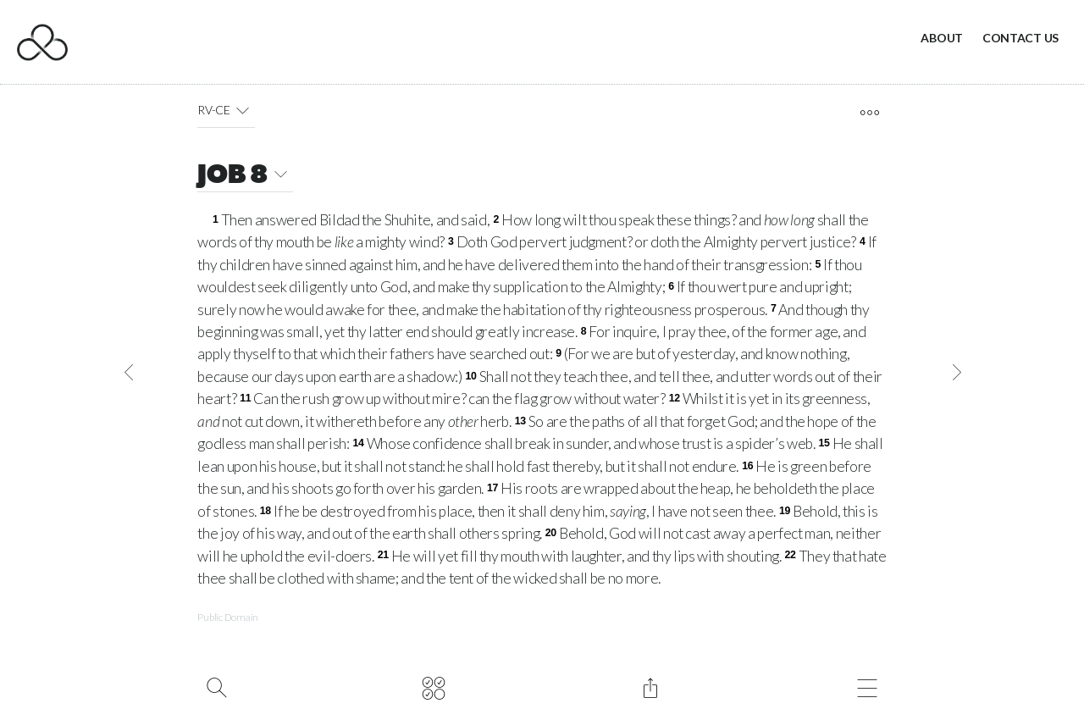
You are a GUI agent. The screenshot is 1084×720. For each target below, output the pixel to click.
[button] (242, 110)
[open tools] (869, 113)
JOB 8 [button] (245, 176)
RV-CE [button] (226, 110)
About (942, 37)
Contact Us (1020, 37)
